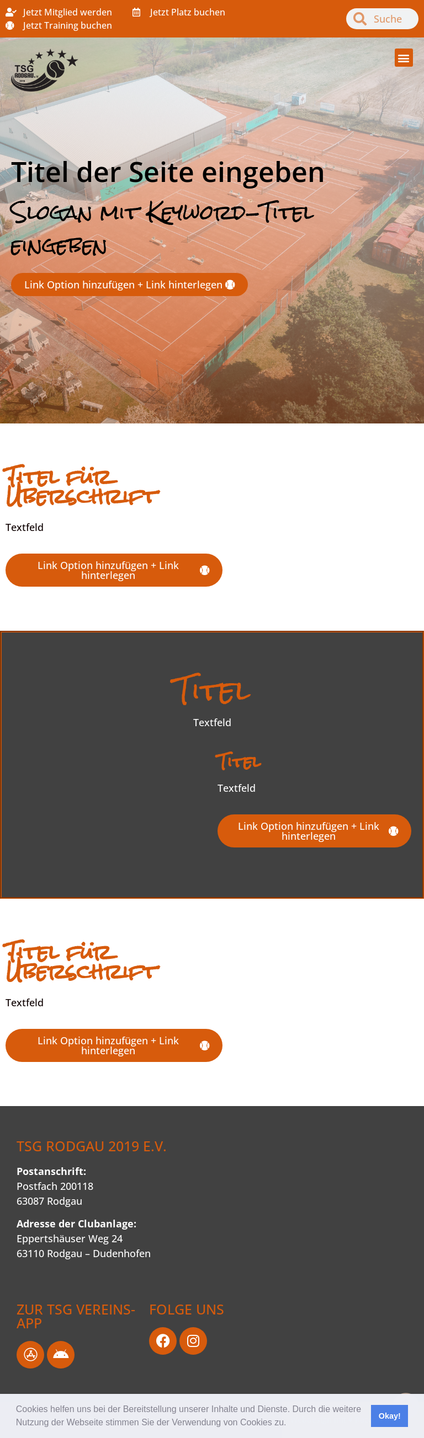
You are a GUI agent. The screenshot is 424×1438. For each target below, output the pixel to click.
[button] (290, 1423)
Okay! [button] (390, 1416)
